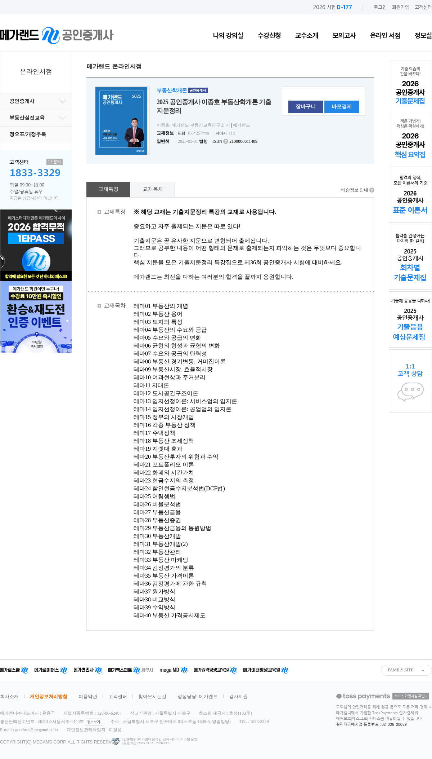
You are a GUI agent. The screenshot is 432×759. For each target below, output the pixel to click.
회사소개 (9, 696)
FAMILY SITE (401, 669)
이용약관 (87, 696)
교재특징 (108, 189)
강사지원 (238, 696)
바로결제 (342, 106)
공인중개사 (37, 101)
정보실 (423, 35)
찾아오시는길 (152, 696)
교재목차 (153, 189)
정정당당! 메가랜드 (197, 696)
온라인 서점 (385, 35)
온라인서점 (36, 71)
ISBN (217, 141)
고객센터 (423, 7)
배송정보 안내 (354, 190)
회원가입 (400, 7)
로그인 (380, 7)
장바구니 (306, 106)
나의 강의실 (228, 35)
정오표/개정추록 (27, 134)
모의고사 (344, 35)
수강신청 (269, 35)
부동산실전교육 (37, 117)
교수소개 (306, 35)
